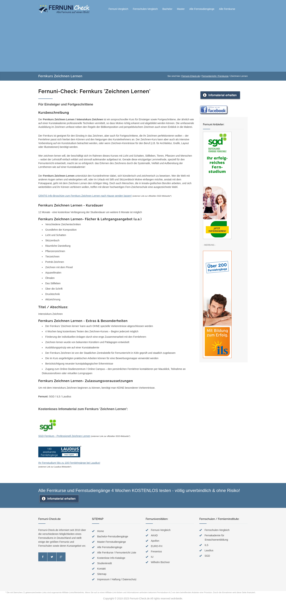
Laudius (209, 550)
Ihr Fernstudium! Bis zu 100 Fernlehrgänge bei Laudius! (69, 455)
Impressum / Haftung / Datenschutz (116, 579)
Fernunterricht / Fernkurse (215, 76)
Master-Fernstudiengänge (111, 541)
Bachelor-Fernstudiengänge (112, 536)
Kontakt (101, 568)
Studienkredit (104, 563)
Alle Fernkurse (227, 9)
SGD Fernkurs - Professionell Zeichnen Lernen (64, 436)
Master (181, 9)
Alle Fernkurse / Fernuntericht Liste (116, 552)
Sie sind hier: (174, 76)
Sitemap (101, 574)
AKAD (154, 535)
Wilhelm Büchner (160, 562)
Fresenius (156, 551)
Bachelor (167, 9)
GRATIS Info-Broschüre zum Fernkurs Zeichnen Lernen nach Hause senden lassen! (85, 195)
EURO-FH (156, 546)
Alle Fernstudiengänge (201, 9)
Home (100, 531)
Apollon (155, 540)
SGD (207, 555)
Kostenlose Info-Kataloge (111, 557)
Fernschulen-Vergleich (145, 9)
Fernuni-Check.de (190, 76)
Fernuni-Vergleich (118, 9)
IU (152, 556)
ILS (206, 545)
